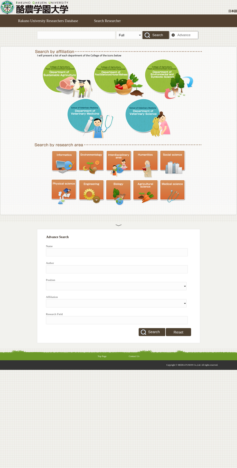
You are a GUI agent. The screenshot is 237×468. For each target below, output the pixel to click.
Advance (184, 35)
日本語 (232, 11)
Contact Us (134, 356)
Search (157, 35)
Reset (178, 332)
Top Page (102, 356)
